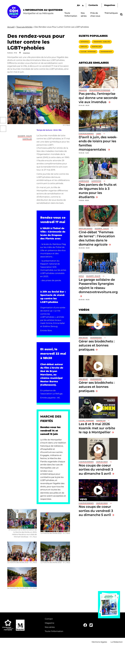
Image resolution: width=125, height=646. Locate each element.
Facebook (3, 120)
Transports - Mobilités (102, 41)
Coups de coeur (102, 461)
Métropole (85, 41)
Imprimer (26, 53)
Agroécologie (84, 181)
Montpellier (27, 139)
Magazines (109, 5)
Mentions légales (99, 642)
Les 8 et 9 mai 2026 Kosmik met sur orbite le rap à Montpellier (97, 428)
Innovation (83, 90)
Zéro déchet (83, 337)
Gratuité (84, 46)
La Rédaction (117, 642)
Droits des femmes (85, 228)
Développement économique (99, 90)
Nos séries (50, 627)
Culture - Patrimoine (88, 51)
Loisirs (98, 133)
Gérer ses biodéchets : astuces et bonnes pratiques (97, 345)
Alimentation (96, 181)
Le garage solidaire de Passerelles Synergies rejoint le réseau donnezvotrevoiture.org (98, 286)
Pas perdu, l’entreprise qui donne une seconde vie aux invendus (98, 98)
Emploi (81, 276)
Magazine (49, 623)
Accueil (10, 27)
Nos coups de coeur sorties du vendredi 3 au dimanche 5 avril (96, 469)
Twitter (3, 129)
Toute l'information (54, 631)
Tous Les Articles (24, 27)
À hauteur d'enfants (86, 133)
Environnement (106, 51)
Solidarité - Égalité (25, 136)
